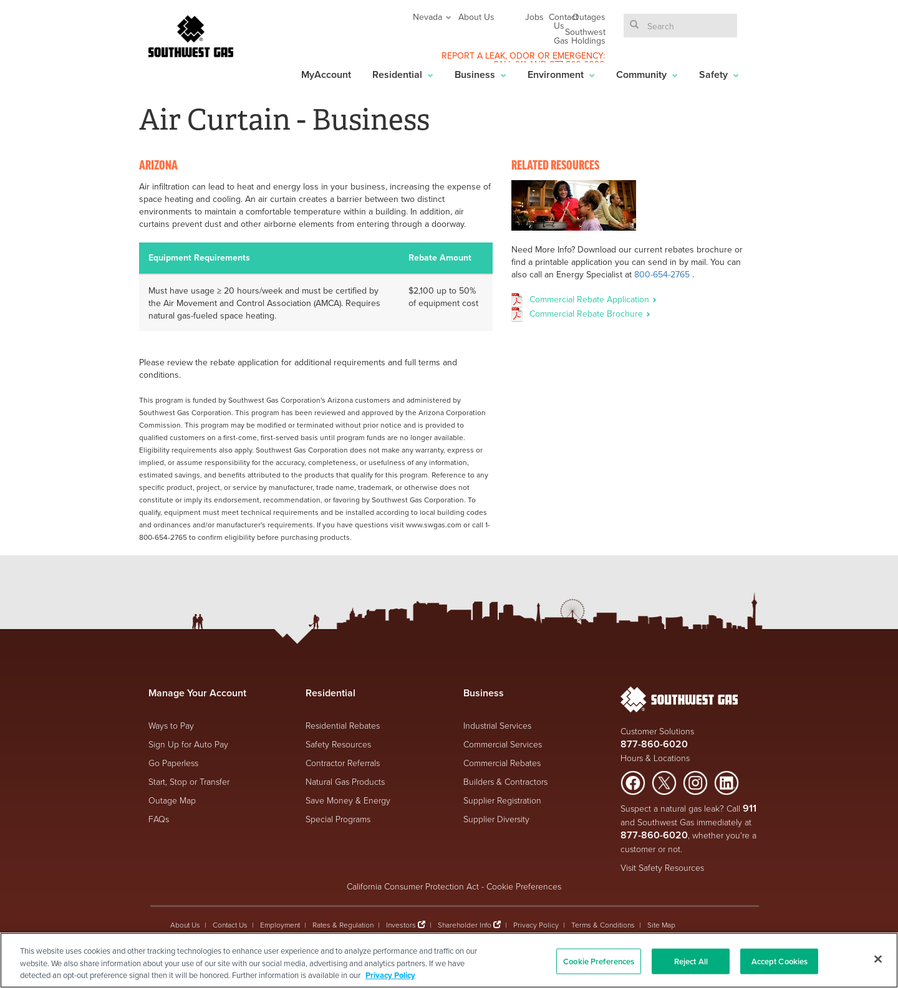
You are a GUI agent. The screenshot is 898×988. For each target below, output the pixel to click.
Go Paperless (173, 763)
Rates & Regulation (343, 924)
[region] (449, 960)
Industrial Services (497, 725)
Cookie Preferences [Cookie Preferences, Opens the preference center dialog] (598, 961)
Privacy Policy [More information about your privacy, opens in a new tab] (390, 975)
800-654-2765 (662, 274)
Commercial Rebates (502, 763)
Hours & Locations (655, 758)
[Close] (878, 958)
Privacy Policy (536, 924)
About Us (476, 17)
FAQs (158, 819)
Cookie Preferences (523, 886)
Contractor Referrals (343, 763)
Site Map (661, 924)
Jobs (534, 17)
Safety (719, 74)
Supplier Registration (502, 800)
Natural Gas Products (345, 781)
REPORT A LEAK (473, 55)
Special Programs (338, 819)
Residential (402, 74)
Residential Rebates (343, 725)
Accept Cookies (779, 961)
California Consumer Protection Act (413, 886)
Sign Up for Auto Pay (188, 744)
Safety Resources (338, 744)
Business (480, 74)
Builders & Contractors (505, 781)
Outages (589, 17)
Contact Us (563, 21)
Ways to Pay (171, 725)
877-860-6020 (654, 744)
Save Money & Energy (348, 800)
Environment (561, 74)
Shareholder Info (464, 924)
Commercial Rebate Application (593, 299)
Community (647, 74)
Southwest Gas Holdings (580, 36)
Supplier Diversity (496, 819)
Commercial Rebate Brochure (589, 313)
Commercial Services (502, 744)
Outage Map (172, 800)
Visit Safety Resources (662, 867)
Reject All (691, 961)
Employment (280, 924)
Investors (402, 924)
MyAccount (326, 74)
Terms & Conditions (603, 924)
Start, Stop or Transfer (188, 781)
